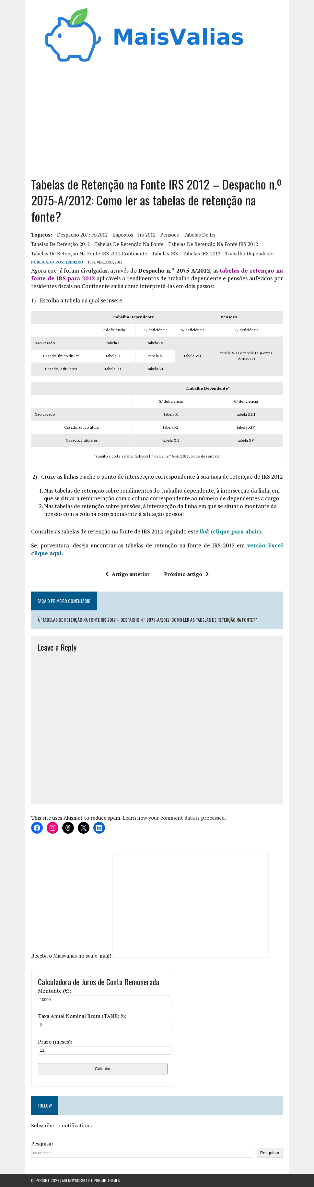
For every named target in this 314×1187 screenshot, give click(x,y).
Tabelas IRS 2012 (201, 253)
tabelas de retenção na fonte (129, 244)
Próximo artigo (186, 574)
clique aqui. (47, 553)
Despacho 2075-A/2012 (82, 234)
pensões (169, 234)
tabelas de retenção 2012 (60, 244)
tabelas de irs (199, 234)
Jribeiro (74, 262)
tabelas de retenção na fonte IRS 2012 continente (89, 253)
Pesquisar (42, 1143)
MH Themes (110, 1180)
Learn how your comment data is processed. (174, 817)
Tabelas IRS (165, 253)
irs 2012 (147, 234)
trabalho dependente (249, 253)
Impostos (122, 234)
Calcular (103, 1068)
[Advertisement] (157, 117)
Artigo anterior (127, 574)
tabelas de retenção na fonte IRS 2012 (213, 244)
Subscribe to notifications (61, 1125)
